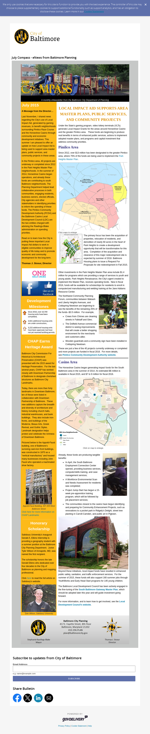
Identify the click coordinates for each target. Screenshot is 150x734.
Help (90, 726)
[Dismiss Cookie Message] (145, 3)
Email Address (20, 664)
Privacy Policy (64, 726)
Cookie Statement (94, 11)
